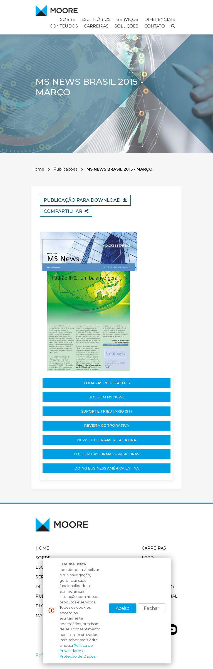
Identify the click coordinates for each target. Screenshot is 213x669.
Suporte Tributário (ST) (106, 411)
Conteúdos (64, 26)
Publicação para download (85, 200)
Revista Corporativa (106, 425)
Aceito (123, 608)
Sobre (43, 557)
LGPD (148, 557)
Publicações (65, 169)
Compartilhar (66, 211)
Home (37, 169)
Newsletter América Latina (106, 440)
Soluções (126, 26)
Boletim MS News (106, 397)
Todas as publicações (106, 383)
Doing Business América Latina (106, 468)
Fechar (151, 608)
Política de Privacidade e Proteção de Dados (77, 650)
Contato (154, 26)
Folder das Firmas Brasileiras (106, 454)
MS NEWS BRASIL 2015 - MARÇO (119, 169)
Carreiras (96, 26)
